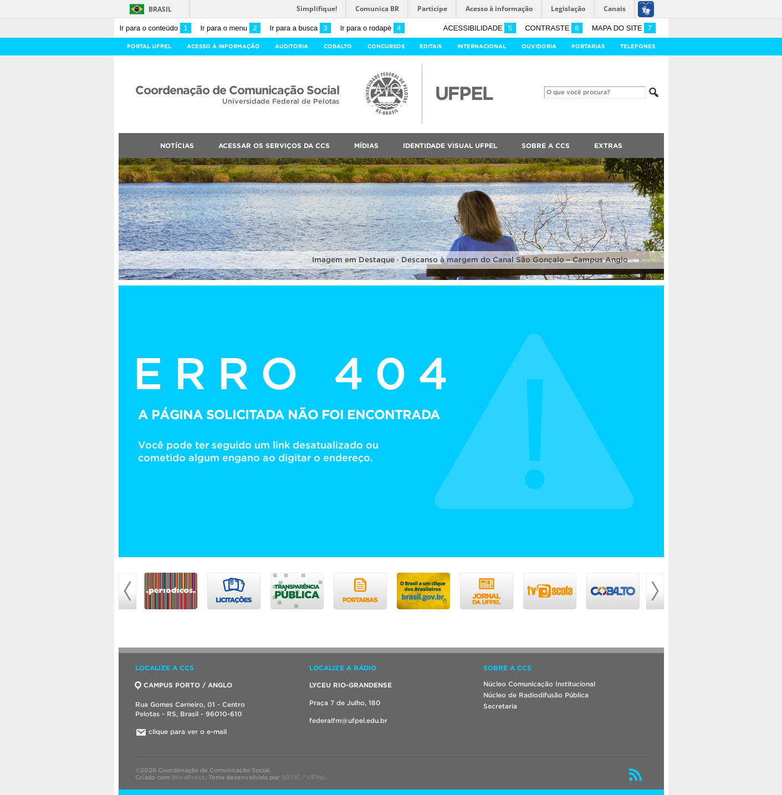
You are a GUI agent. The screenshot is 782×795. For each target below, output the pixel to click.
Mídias (366, 145)
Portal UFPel (149, 46)
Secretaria (500, 706)
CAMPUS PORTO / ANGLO (183, 685)
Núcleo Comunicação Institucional (539, 683)
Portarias (588, 46)
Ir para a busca (300, 28)
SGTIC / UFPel (303, 777)
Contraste (553, 28)
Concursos (386, 46)
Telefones (637, 46)
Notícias (177, 145)
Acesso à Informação (223, 46)
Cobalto (338, 46)
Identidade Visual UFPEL (450, 145)
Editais (431, 46)
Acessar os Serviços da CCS (274, 145)
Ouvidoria (539, 46)
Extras (608, 145)
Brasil (160, 9)
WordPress (188, 777)
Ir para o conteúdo (155, 28)
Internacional (481, 46)
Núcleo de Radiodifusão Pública (536, 695)
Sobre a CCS (546, 145)
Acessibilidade (479, 28)
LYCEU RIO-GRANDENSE (350, 685)
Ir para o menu (230, 28)
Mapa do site (624, 28)
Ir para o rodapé (372, 28)
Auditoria (291, 46)
